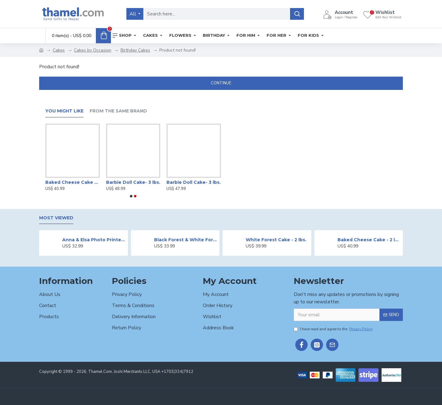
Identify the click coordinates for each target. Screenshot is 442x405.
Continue (221, 83)
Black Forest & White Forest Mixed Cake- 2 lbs (185, 240)
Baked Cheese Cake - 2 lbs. (72, 182)
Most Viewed (56, 218)
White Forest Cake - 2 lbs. (276, 240)
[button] (131, 196)
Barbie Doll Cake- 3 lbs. (133, 182)
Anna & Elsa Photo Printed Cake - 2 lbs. (93, 240)
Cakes (59, 50)
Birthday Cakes (135, 50)
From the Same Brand (118, 111)
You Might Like (64, 111)
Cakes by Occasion (92, 50)
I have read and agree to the (334, 329)
